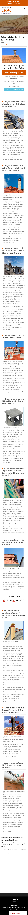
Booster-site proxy (14, 909)
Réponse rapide (14, 600)
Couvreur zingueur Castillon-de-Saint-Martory (14, 853)
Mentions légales (13, 905)
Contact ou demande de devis (14, 89)
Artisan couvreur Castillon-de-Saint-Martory (13, 843)
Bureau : (14, 1)
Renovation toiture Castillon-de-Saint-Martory (14, 849)
